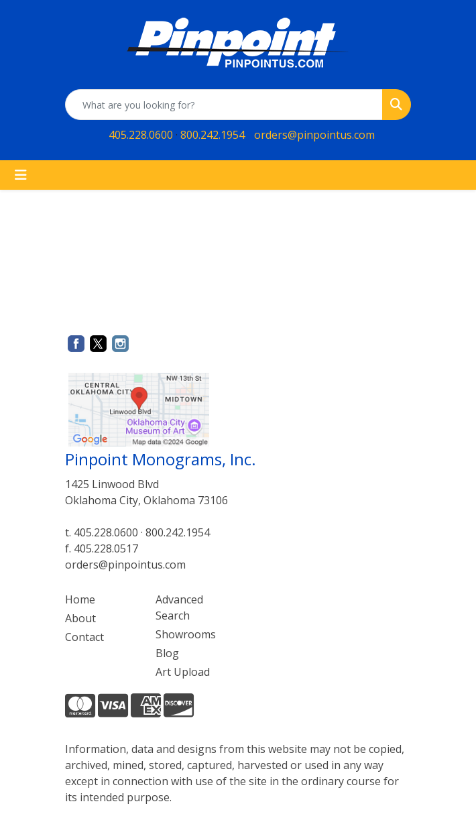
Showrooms (186, 634)
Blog (167, 653)
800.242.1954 (212, 134)
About (80, 618)
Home (80, 599)
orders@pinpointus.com (314, 134)
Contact (84, 637)
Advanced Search (179, 607)
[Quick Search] (224, 104)
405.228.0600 (141, 134)
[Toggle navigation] (21, 175)
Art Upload (183, 671)
